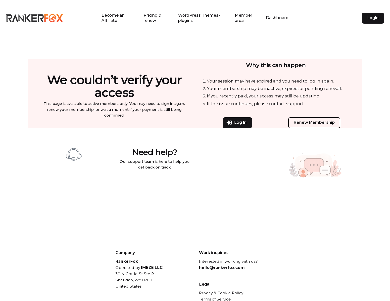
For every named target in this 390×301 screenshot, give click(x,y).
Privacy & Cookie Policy (221, 293)
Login (373, 17)
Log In (236, 123)
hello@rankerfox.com (222, 267)
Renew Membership (314, 122)
